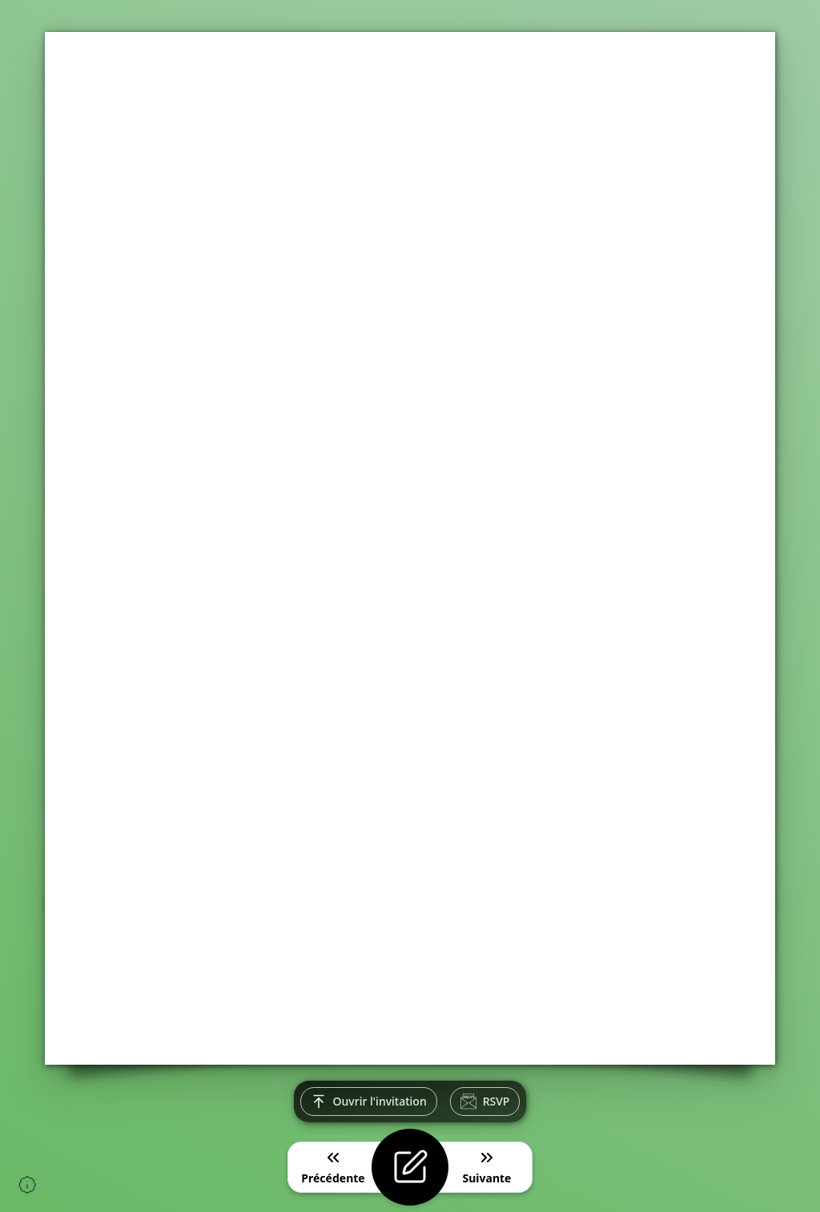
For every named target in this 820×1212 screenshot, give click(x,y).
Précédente (332, 1167)
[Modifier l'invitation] (410, 1167)
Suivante (487, 1167)
